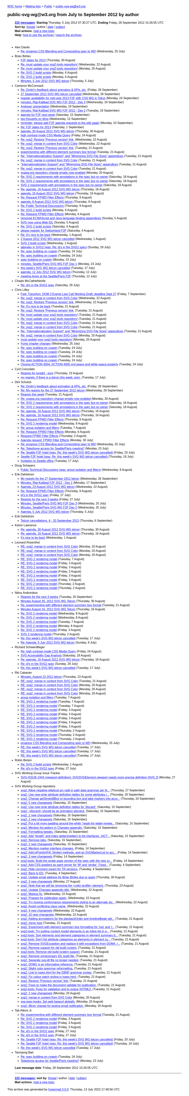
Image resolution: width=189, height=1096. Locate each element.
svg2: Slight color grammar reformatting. (47, 968)
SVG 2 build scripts (33, 243)
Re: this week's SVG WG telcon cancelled (48, 638)
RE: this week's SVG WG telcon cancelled (48, 747)
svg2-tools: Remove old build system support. (50, 951)
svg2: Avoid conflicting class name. (43, 906)
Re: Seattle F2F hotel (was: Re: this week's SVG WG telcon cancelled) (67, 452)
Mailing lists (33, 6)
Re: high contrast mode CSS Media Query (48, 651)
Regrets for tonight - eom (37, 373)
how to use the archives (38, 35)
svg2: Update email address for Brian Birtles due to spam (58, 877)
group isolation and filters (37, 697)
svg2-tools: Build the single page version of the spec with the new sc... (66, 860)
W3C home (14, 6)
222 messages (25, 22)
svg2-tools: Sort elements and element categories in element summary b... (69, 935)
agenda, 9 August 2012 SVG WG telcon (47, 201)
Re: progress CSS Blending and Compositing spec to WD (58, 51)
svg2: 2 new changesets (36, 815)
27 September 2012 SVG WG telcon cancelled (51, 94)
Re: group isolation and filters (40, 427)
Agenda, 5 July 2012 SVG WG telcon (45, 511)
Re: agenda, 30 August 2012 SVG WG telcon (50, 529)
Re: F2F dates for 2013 (36, 127)
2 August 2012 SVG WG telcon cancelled (48, 238)
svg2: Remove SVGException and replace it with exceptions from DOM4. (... (70, 943)
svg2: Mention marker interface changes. (47, 848)
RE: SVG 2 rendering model (39, 559)
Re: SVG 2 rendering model (39, 423)
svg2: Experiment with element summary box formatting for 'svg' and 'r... (68, 927)
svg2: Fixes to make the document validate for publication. (59, 985)
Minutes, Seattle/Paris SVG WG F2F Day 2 (49, 507)
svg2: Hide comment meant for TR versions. (49, 869)
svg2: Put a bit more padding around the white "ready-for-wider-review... (67, 823)
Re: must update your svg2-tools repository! (49, 64)
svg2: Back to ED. (32, 873)
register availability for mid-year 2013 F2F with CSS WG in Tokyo (63, 98)
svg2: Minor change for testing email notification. (52, 1005)
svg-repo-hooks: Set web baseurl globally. (48, 1001)
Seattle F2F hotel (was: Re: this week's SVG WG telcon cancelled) (64, 456)
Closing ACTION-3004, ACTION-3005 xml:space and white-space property (69, 364)
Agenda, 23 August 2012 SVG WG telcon (48, 486)
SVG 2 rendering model (36, 634)
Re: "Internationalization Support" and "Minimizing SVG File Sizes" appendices (72, 156)
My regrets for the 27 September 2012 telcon (50, 478)
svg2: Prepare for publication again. (44, 898)
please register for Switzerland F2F (43, 230)
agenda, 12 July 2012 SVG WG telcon (46, 272)
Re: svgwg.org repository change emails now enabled (56, 398)
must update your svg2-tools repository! (46, 339)
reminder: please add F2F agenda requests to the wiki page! (60, 122)
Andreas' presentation (35, 106)
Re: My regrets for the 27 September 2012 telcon (53, 390)
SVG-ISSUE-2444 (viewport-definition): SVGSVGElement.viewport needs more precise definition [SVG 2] (89, 777)
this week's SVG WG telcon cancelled (45, 268)
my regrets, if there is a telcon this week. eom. (51, 377)
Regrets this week (32, 394)
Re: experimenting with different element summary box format (61, 605)
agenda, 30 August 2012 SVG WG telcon (47, 131)
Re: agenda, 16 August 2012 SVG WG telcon (50, 189)
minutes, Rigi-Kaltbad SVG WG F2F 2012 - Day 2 (53, 110)
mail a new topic (43, 31)
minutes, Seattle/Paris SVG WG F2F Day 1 (49, 263)
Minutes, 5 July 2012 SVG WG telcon (45, 81)
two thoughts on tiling (34, 118)
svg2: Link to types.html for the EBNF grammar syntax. (56, 972)
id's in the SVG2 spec (35, 495)
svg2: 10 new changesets (37, 914)
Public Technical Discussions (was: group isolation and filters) (61, 469)
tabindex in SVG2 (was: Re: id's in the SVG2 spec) (54, 247)
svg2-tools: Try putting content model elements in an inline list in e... (65, 931)
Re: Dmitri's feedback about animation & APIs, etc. (54, 89)
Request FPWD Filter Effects (39, 435)
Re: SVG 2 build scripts (36, 72)
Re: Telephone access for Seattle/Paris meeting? (53, 448)
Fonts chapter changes (36, 343)
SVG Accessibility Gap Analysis (41, 655)
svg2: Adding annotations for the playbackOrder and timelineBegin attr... (68, 918)
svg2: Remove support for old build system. (49, 947)
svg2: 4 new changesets (36, 910)
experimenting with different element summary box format (58, 152)
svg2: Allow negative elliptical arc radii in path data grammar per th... (65, 790)
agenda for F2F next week (38, 114)
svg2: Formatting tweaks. (37, 831)
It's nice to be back (33, 537)
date (50, 26)
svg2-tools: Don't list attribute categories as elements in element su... (66, 939)
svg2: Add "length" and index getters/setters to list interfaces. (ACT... (65, 836)
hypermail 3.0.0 (58, 1089)
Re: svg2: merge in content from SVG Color (49, 143)
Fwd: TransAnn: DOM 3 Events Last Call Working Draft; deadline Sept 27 (68, 294)
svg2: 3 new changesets (36, 856)
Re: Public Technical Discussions (42, 205)
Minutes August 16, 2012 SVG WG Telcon (48, 609)
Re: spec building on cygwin (39, 251)
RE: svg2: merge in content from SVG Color (49, 546)
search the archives (69, 35)
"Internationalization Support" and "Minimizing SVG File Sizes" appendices (69, 164)
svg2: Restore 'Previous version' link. (45, 980)
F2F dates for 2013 (33, 60)
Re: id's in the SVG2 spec (37, 285)
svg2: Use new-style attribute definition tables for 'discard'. (59, 807)
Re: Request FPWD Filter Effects (42, 197)
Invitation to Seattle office (37, 460)
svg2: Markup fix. (32, 893)
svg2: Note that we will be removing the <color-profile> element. (62, 885)
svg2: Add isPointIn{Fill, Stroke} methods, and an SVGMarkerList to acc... (68, 852)
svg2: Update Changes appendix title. (45, 889)
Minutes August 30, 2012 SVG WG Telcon (48, 601)
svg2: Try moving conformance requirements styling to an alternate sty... (68, 902)
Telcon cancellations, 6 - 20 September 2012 (50, 520)
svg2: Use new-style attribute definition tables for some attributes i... (65, 794)
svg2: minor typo (31, 923)
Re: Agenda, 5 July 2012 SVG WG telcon (48, 642)
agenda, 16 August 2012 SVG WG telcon (47, 193)
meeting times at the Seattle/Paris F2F (46, 276)
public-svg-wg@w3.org (70, 6)
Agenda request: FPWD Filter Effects (45, 440)
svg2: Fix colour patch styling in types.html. (49, 976)
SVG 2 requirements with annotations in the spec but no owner (62, 185)
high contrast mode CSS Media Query (45, 135)
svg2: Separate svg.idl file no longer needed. (50, 960)
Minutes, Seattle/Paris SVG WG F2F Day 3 (49, 503)
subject (60, 26)
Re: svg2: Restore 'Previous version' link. (47, 139)
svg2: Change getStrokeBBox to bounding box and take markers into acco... (70, 798)
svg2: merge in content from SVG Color (46, 997)
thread (31, 26)
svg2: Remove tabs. (34, 840)
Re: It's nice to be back (35, 234)
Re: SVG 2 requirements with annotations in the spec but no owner (64, 176)
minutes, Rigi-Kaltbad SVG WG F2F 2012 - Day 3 (53, 102)
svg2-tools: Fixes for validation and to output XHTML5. (56, 989)
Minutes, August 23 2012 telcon (41, 676)
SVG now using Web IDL (37, 222)
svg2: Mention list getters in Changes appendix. (52, 827)
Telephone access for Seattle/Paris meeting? (50, 1060)
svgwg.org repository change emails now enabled (53, 172)
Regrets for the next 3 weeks (39, 499)
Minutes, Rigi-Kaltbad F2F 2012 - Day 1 (47, 482)
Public (48, 6)
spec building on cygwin (36, 259)
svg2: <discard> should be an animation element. (53, 811)
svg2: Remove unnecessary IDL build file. (48, 956)
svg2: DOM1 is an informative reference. (47, 964)
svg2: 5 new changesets (36, 802)
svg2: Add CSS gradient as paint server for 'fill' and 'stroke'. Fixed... (64, 864)
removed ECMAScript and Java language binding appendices (61, 218)
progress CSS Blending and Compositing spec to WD (55, 743)
